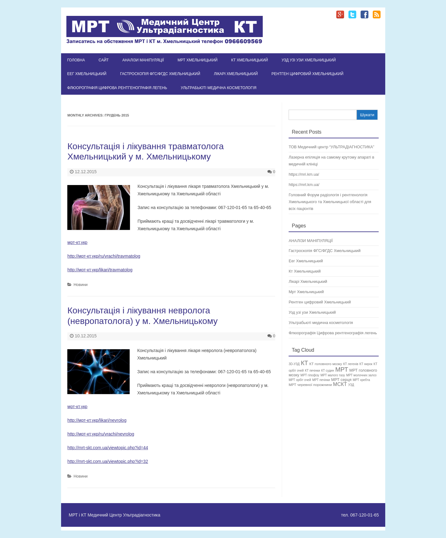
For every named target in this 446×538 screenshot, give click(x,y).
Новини (81, 284)
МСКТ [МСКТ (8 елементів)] (340, 384)
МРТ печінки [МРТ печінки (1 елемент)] (321, 380)
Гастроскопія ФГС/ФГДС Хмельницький (160, 74)
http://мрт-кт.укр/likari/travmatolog (99, 269)
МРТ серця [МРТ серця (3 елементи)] (341, 379)
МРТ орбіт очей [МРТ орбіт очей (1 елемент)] (300, 380)
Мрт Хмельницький (198, 60)
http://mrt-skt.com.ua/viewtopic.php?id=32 (107, 461)
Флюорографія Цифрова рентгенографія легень (117, 88)
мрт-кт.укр (77, 242)
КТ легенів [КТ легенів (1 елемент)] (350, 364)
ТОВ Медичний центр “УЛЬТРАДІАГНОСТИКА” (331, 147)
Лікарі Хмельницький (236, 74)
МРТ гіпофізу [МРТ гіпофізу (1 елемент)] (309, 375)
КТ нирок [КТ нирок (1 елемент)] (365, 364)
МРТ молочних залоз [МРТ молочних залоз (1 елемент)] (361, 375)
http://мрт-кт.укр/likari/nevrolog (96, 420)
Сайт (103, 60)
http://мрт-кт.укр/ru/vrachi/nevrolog (100, 433)
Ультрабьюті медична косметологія (219, 88)
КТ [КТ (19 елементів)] (304, 362)
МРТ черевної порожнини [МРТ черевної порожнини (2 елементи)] (310, 385)
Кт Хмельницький (249, 60)
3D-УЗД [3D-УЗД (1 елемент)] (294, 364)
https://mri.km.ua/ (304, 174)
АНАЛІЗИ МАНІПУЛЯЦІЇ (143, 60)
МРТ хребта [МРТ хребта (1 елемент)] (361, 380)
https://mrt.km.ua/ (304, 184)
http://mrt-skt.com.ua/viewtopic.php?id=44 (107, 447)
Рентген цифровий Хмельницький (307, 74)
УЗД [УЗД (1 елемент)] (351, 385)
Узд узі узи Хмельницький (308, 60)
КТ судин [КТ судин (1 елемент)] (327, 370)
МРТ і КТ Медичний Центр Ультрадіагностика (115, 514)
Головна (76, 60)
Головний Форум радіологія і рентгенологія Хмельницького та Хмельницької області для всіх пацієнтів (330, 202)
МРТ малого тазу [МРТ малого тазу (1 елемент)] (332, 375)
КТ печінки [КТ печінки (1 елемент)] (312, 370)
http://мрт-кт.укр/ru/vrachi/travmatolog (103, 256)
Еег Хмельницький (87, 74)
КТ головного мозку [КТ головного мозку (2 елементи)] (325, 364)
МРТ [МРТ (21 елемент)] (341, 369)
